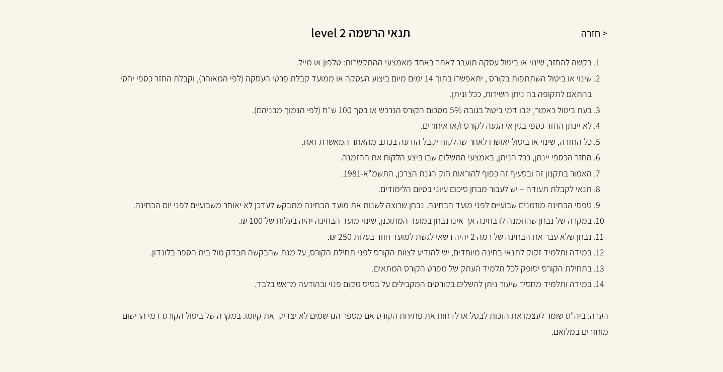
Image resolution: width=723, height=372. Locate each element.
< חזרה (594, 33)
